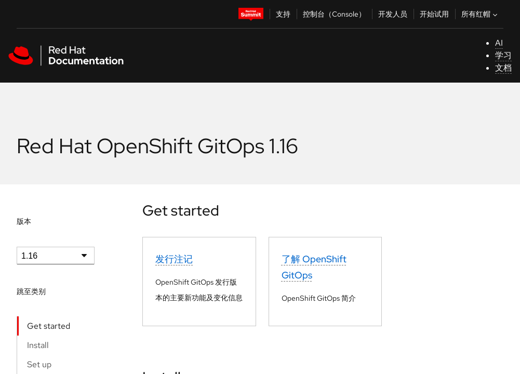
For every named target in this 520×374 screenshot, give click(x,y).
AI (499, 42)
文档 (503, 67)
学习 (503, 55)
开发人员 (392, 14)
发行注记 (174, 259)
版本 (24, 221)
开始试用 (434, 14)
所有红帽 (480, 14)
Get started (48, 325)
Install (38, 345)
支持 (283, 14)
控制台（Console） (334, 14)
